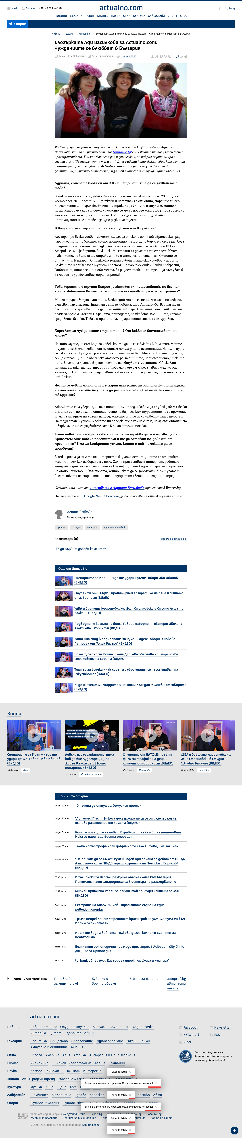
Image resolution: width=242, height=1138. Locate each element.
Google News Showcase (101, 496)
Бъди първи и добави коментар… (82, 549)
